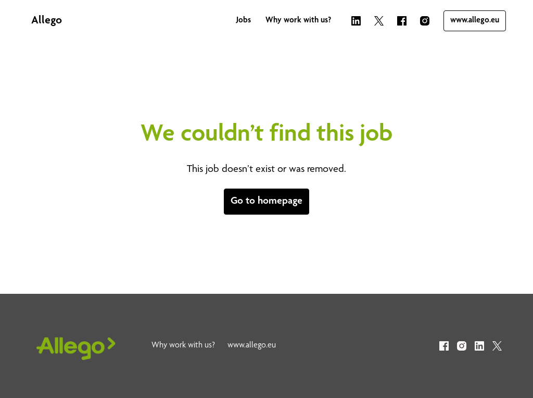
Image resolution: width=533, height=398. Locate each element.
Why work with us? (298, 21)
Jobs (243, 21)
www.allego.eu (474, 21)
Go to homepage (266, 201)
